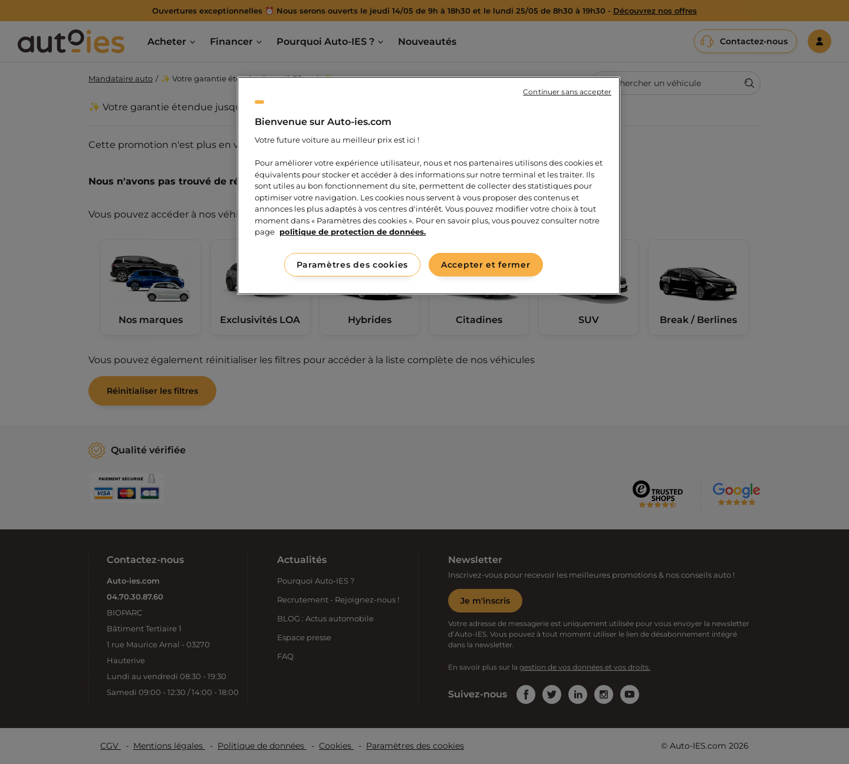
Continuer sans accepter (567, 91)
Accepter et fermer (486, 264)
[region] (428, 186)
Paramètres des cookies (352, 264)
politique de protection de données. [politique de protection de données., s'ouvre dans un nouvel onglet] (352, 231)
